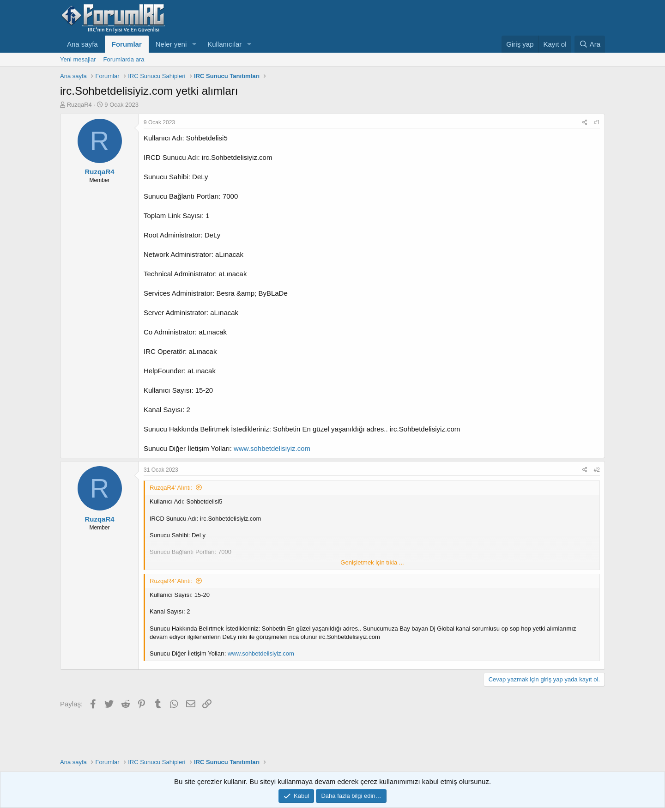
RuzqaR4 (79, 104)
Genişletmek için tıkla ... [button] (372, 562)
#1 (597, 122)
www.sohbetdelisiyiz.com (272, 448)
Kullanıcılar (224, 44)
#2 (597, 470)
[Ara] (589, 44)
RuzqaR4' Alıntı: (171, 487)
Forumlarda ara (124, 59)
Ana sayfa (82, 44)
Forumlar (127, 44)
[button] (193, 44)
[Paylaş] (585, 122)
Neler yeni (171, 44)
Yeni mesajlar (78, 59)
